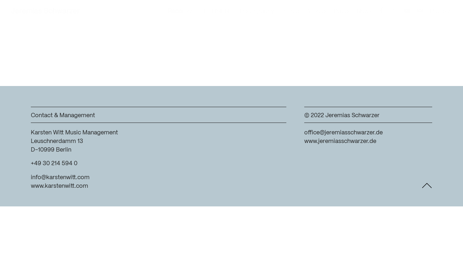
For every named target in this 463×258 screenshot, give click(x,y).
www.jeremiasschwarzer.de (340, 141)
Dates (341, 11)
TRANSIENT (216, 11)
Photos (291, 11)
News (364, 11)
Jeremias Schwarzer (45, 11)
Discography (257, 11)
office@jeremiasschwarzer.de (343, 132)
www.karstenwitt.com (59, 186)
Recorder (180, 11)
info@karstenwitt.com (60, 177)
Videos (317, 11)
